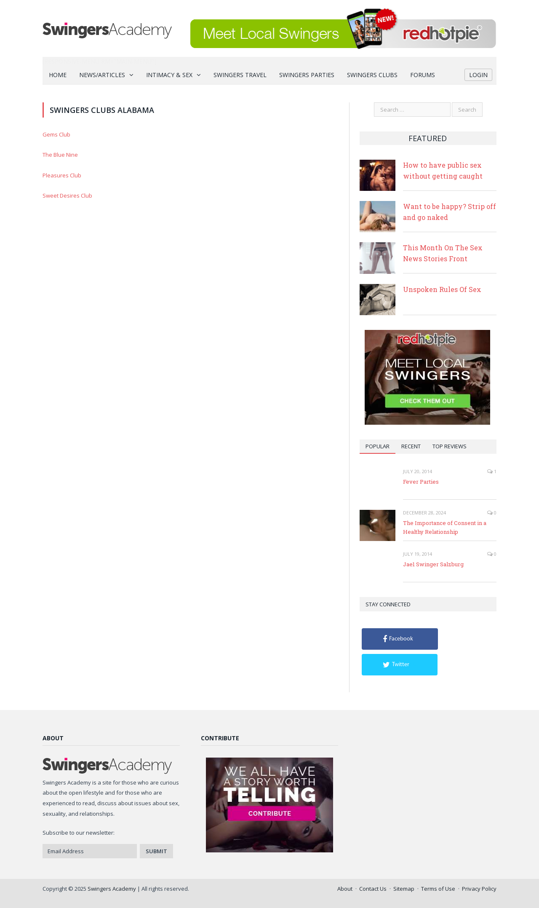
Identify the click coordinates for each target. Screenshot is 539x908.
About (344, 888)
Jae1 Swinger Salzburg (433, 564)
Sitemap (403, 888)
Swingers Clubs (372, 75)
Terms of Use (438, 888)
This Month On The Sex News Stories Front (443, 253)
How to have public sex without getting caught (443, 170)
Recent (411, 446)
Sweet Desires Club (67, 195)
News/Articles (102, 75)
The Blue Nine (60, 154)
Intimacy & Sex (169, 75)
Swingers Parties (306, 75)
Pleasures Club (62, 175)
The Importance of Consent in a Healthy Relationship (444, 527)
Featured (427, 138)
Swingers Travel (240, 75)
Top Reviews (449, 446)
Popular (378, 446)
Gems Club (56, 134)
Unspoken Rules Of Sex (442, 289)
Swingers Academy (112, 888)
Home (58, 75)
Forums (422, 75)
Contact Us (373, 888)
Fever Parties (421, 481)
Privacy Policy (479, 888)
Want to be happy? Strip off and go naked (449, 212)
